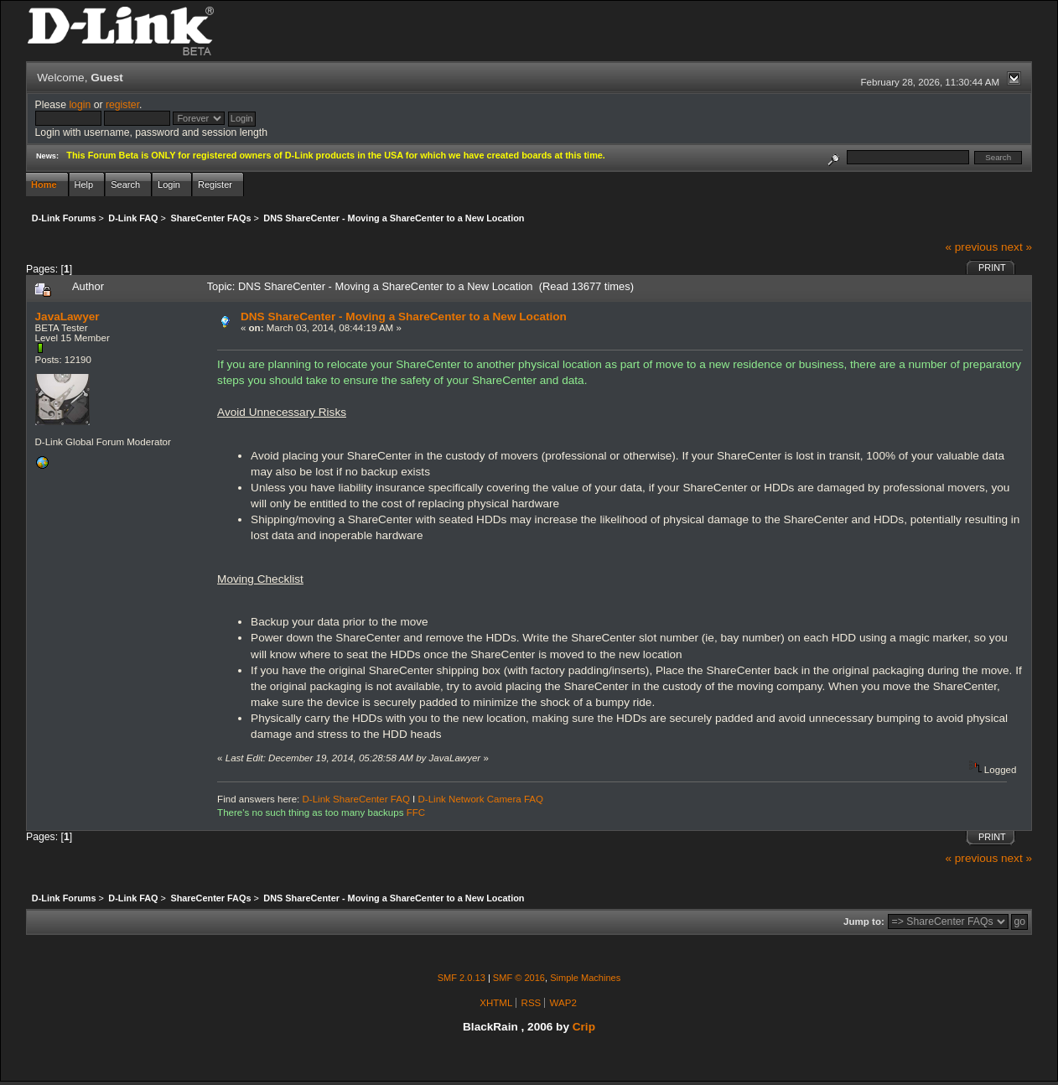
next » (1016, 247)
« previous (971, 247)
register (122, 105)
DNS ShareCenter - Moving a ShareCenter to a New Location (404, 316)
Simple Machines (585, 978)
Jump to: (863, 921)
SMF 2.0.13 (461, 978)
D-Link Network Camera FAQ (481, 799)
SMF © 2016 (519, 978)
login (80, 105)
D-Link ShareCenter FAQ (356, 799)
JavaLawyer (67, 316)
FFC (416, 812)
